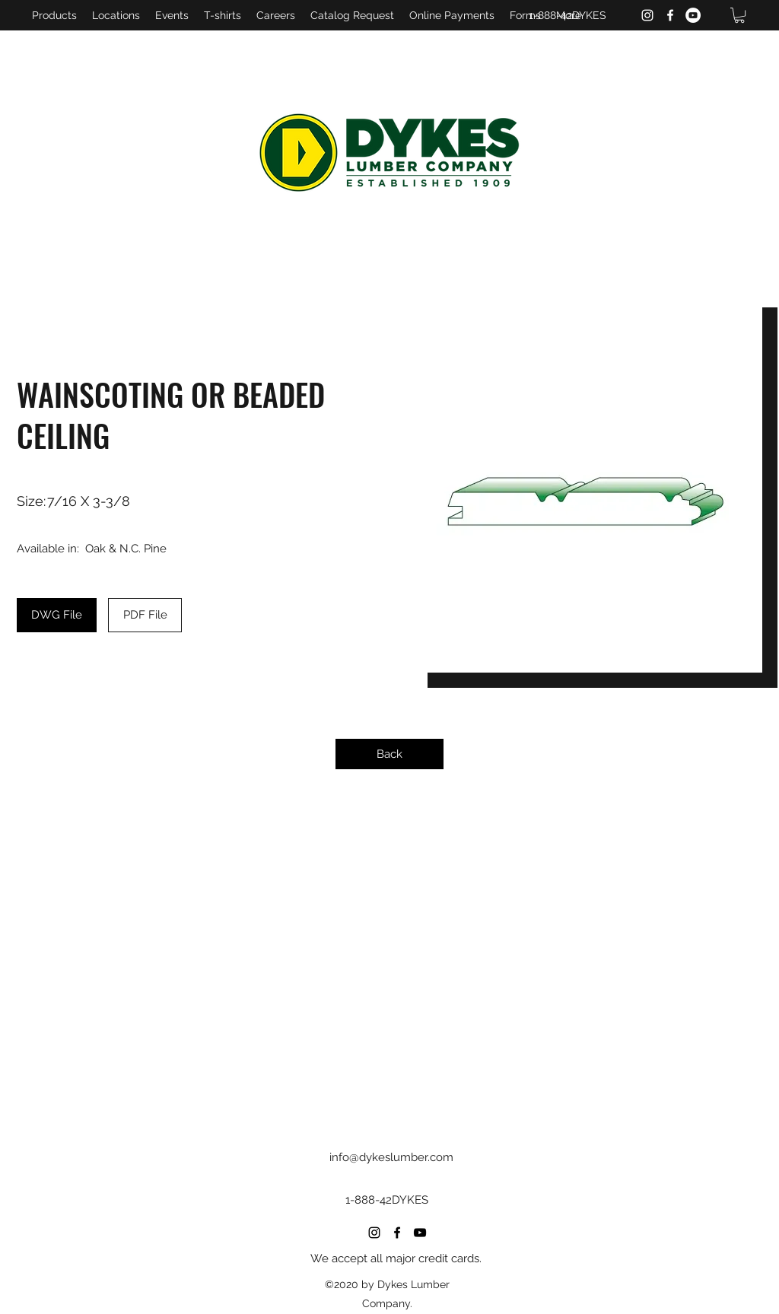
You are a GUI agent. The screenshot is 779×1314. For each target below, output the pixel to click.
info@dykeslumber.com (391, 1157)
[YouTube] (693, 15)
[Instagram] (647, 15)
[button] (739, 15)
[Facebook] (670, 15)
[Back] (389, 754)
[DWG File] (57, 615)
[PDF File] (145, 615)
